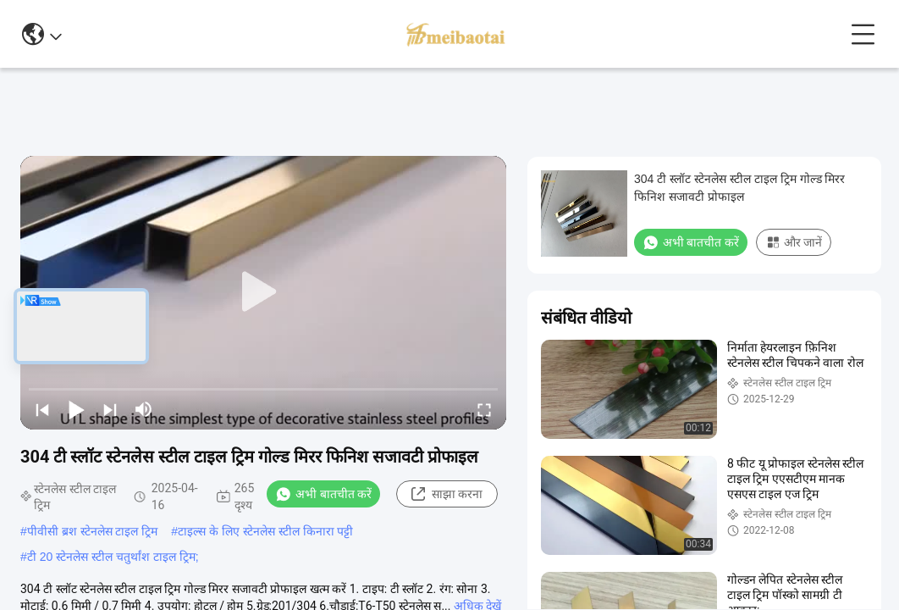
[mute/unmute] (144, 409)
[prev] (42, 409)
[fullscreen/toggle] (484, 409)
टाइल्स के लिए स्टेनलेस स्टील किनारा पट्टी (265, 531)
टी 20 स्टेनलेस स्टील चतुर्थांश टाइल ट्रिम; (113, 556)
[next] (110, 409)
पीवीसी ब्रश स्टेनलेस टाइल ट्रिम (92, 531)
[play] (263, 292)
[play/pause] (76, 409)
